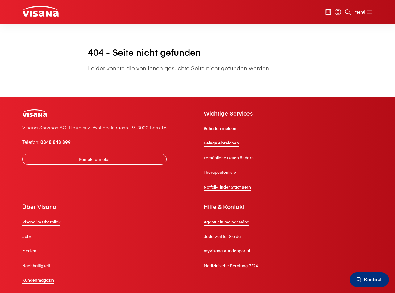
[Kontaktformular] (94, 159)
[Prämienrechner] (328, 12)
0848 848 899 (55, 142)
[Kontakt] (369, 279)
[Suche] (348, 12)
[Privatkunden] (40, 11)
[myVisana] (338, 12)
